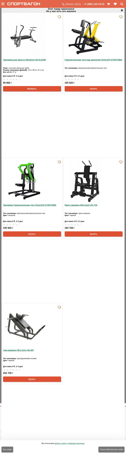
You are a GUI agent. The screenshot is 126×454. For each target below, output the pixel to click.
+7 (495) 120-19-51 (94, 4)
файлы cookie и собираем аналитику (70, 443)
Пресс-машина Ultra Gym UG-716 (81, 205)
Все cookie (7, 449)
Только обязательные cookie (111, 449)
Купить (93, 89)
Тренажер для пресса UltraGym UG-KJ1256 (24, 60)
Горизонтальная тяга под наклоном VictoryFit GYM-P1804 (93, 60)
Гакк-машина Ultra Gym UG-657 (18, 350)
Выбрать (32, 89)
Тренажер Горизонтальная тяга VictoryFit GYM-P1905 (29, 205)
